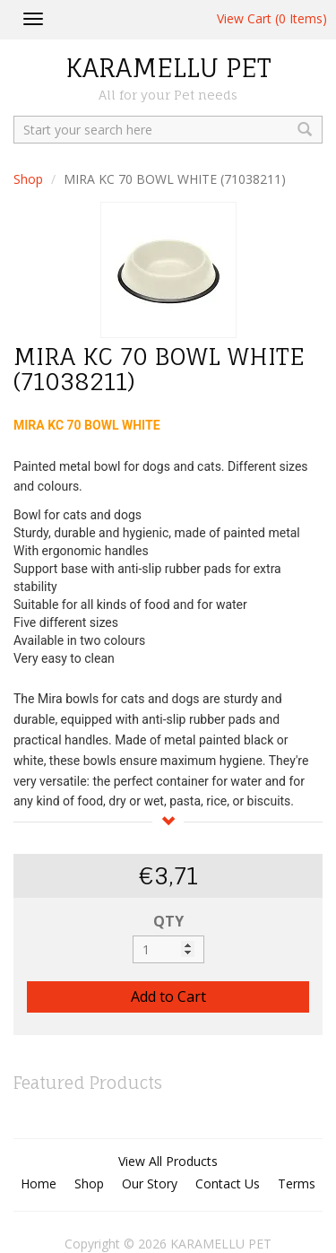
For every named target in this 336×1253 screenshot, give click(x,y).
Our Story (149, 1183)
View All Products (168, 1161)
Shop (28, 178)
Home (38, 1183)
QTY (168, 921)
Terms (296, 1183)
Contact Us (227, 1183)
